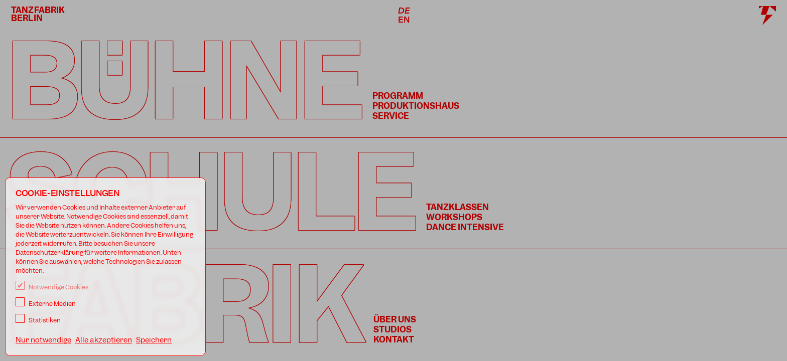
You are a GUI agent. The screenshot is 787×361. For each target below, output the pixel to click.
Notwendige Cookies (52, 287)
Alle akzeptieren (103, 340)
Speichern (154, 340)
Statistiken (38, 320)
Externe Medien (46, 303)
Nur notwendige (43, 340)
